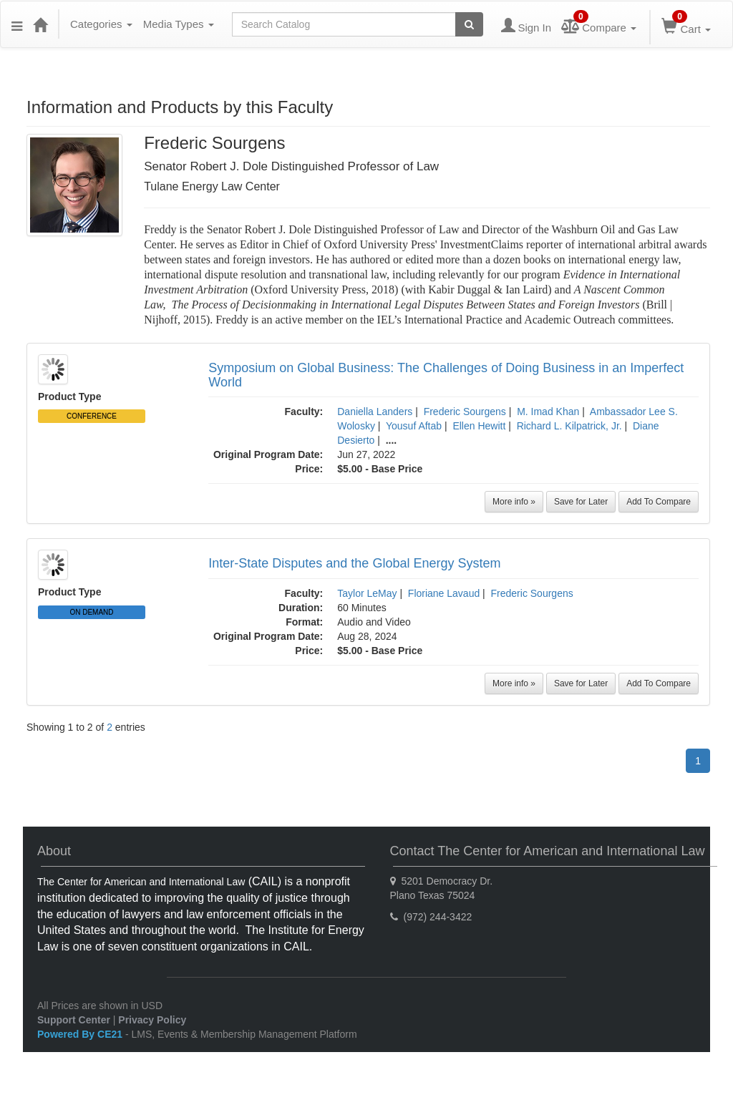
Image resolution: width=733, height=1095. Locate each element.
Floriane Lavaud (444, 593)
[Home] (40, 24)
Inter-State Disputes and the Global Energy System (354, 563)
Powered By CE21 (81, 1034)
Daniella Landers (374, 411)
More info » (513, 502)
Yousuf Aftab (414, 426)
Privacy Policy (152, 1020)
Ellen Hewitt (478, 426)
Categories (101, 24)
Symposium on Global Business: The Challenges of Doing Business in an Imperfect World (446, 375)
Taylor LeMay (367, 593)
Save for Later (581, 502)
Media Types (178, 24)
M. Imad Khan (548, 411)
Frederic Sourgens (465, 411)
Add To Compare (658, 502)
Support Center (73, 1020)
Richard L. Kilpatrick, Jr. (569, 426)
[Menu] (17, 24)
